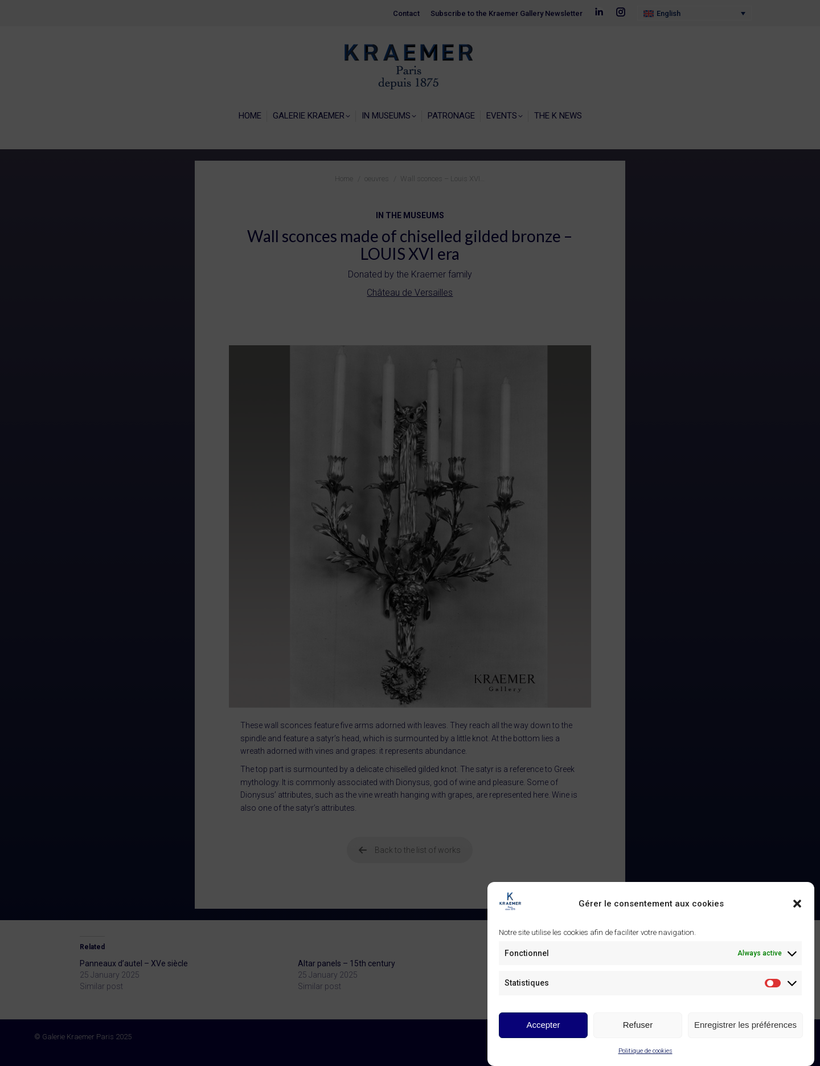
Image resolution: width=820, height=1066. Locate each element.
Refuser (638, 1025)
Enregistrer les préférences (745, 1025)
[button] (797, 903)
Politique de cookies (645, 1051)
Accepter (543, 1025)
